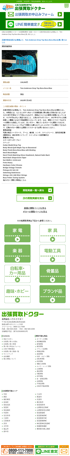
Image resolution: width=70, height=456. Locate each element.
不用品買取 (40, 383)
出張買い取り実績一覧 (11, 351)
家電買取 (40, 344)
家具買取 (40, 346)
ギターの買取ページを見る (35, 212)
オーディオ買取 (42, 339)
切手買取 (40, 376)
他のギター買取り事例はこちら (14, 180)
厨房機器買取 (41, 341)
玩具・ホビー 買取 (43, 356)
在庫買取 (40, 381)
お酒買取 (40, 369)
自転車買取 (40, 359)
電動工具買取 (41, 364)
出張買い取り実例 (10, 344)
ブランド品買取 (42, 349)
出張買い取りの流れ (10, 341)
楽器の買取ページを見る (35, 208)
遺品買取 (40, 371)
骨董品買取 (40, 351)
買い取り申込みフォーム (12, 346)
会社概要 (7, 356)
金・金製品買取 (42, 379)
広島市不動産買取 (43, 386)
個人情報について (10, 359)
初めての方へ (8, 339)
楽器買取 (40, 354)
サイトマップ (8, 354)
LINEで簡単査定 (9, 349)
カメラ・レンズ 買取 (44, 366)
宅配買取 (40, 374)
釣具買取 (40, 361)
